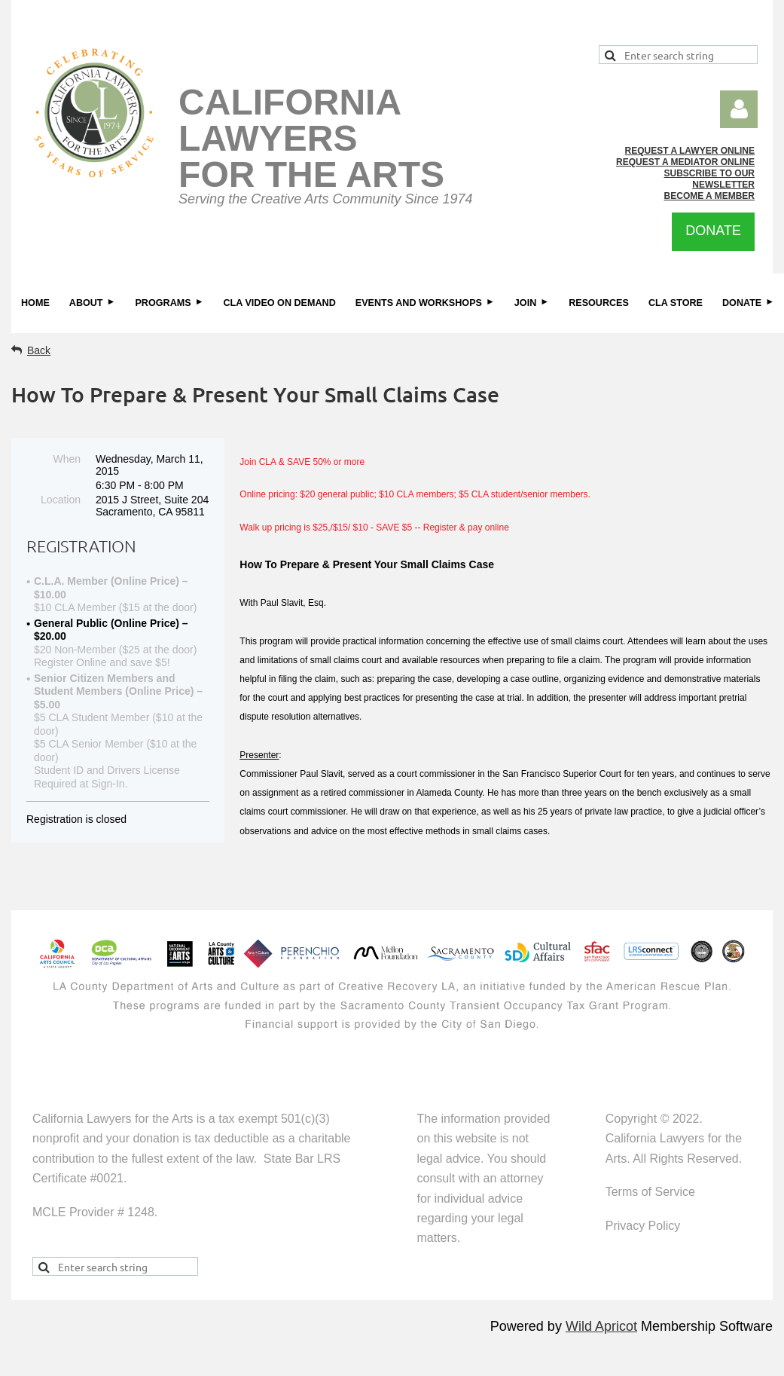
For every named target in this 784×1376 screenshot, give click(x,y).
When (67, 459)
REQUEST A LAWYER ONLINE (690, 150)
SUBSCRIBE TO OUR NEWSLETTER (709, 179)
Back (38, 350)
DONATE (713, 230)
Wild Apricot (601, 1326)
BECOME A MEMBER (709, 196)
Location (61, 500)
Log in (739, 109)
